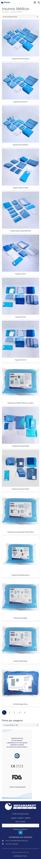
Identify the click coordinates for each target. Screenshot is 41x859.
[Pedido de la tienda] (20, 16)
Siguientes (24, 712)
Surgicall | (14, 818)
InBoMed (27, 818)
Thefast (24, 856)
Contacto (22, 821)
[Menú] (35, 2)
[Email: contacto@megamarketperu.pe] (3, 840)
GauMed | (21, 818)
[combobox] (20, 725)
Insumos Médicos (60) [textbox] (10, 725)
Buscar (37, 825)
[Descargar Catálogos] (3, 844)
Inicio (17, 821)
